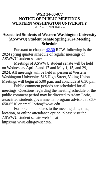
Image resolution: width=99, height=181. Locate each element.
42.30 (50, 50)
